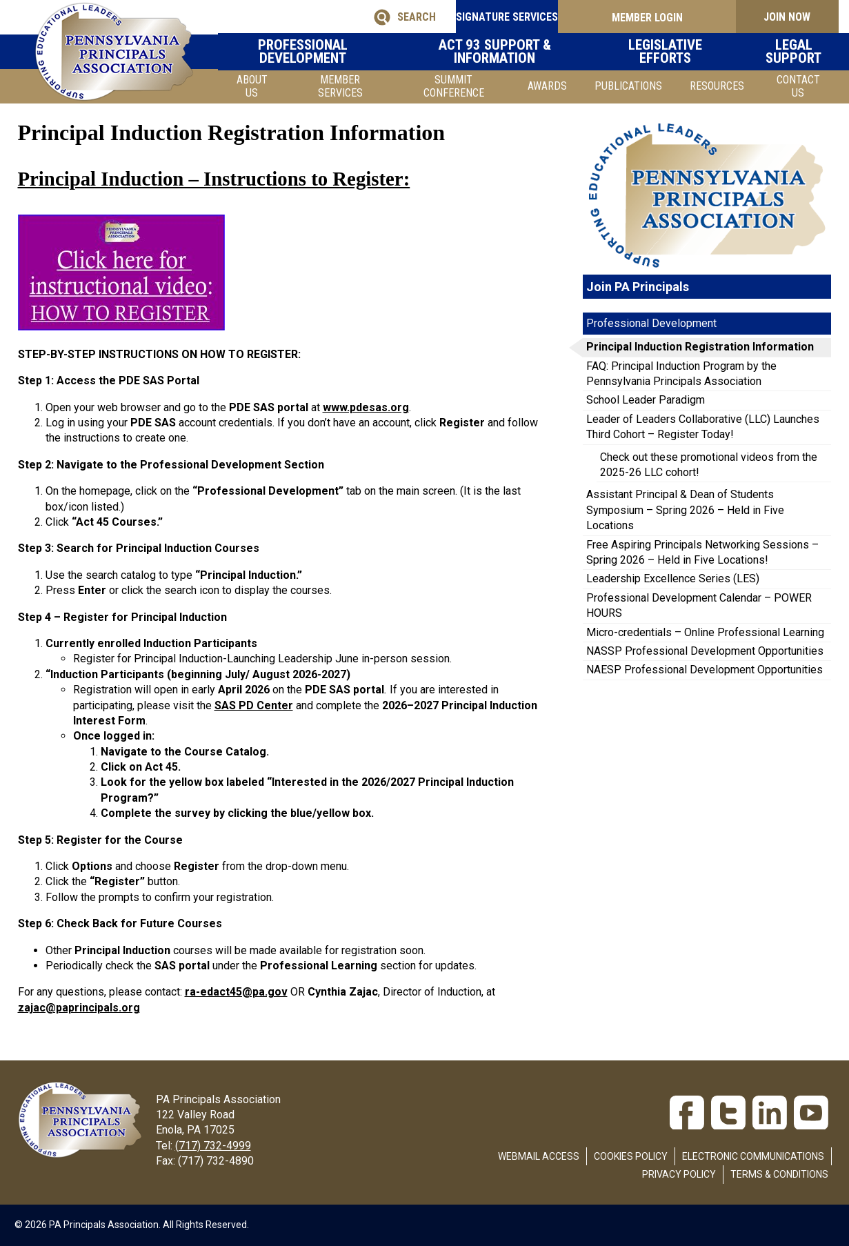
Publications (628, 85)
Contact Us (798, 86)
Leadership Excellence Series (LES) (672, 578)
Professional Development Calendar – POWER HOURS (699, 605)
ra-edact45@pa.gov (236, 991)
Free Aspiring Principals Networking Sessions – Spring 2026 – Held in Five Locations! (702, 552)
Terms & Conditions (779, 1174)
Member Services (340, 86)
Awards (547, 85)
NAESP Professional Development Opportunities (704, 669)
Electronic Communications (753, 1156)
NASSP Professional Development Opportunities (704, 650)
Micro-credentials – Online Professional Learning (705, 632)
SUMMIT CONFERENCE (453, 86)
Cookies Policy (631, 1156)
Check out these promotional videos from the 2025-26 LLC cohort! (708, 465)
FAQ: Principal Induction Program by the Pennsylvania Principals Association (681, 373)
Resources (717, 85)
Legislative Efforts (670, 51)
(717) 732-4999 (213, 1145)
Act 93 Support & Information (515, 51)
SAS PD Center (253, 705)
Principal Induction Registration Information (700, 346)
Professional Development (339, 51)
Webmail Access (538, 1156)
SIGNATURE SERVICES (494, 16)
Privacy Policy (679, 1174)
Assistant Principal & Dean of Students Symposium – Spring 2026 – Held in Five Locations (685, 510)
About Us (252, 86)
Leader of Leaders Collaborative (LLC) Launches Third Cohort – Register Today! (702, 427)
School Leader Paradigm (645, 399)
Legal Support (787, 51)
